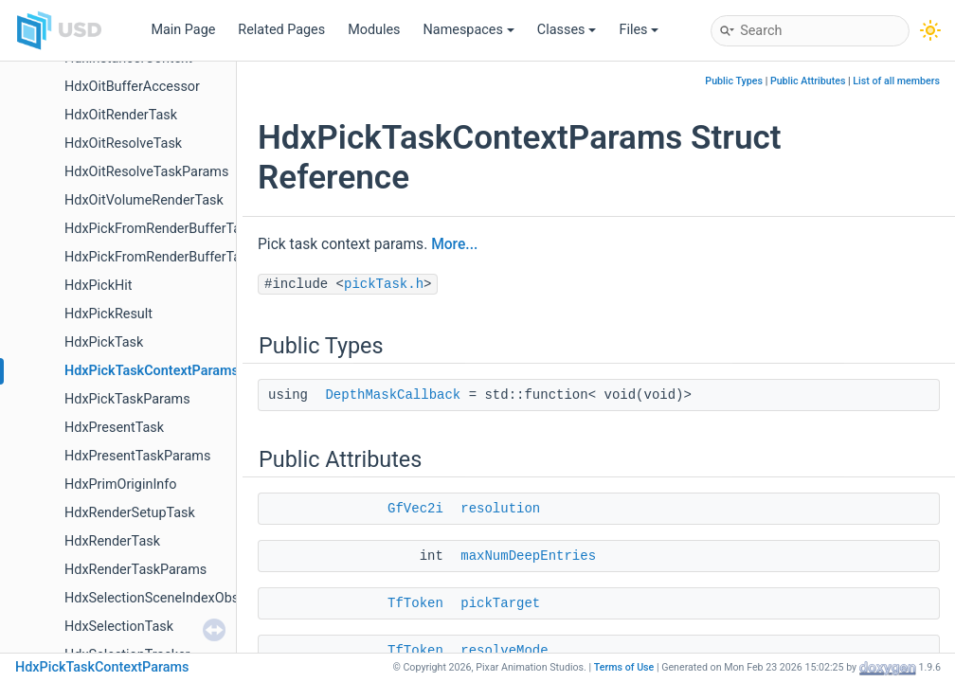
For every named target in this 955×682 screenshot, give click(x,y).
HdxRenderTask (112, 541)
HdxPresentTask (114, 428)
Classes (567, 30)
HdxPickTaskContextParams (151, 371)
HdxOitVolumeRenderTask (144, 200)
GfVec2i (415, 508)
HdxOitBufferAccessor (132, 87)
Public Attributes (808, 81)
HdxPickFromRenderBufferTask (159, 229)
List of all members (896, 81)
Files (638, 30)
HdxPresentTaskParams (137, 456)
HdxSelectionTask (118, 627)
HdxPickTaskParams (127, 399)
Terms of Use (624, 667)
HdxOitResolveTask (123, 143)
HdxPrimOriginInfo (120, 484)
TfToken (415, 603)
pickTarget (500, 603)
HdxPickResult (108, 314)
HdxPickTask (103, 342)
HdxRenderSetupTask (129, 513)
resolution (500, 508)
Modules (374, 30)
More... (454, 244)
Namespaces (468, 30)
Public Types (734, 81)
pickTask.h (383, 284)
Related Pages (281, 30)
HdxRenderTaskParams (135, 570)
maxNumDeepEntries (528, 556)
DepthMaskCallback (392, 395)
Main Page (183, 30)
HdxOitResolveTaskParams (146, 172)
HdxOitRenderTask (120, 115)
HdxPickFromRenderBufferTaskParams (182, 257)
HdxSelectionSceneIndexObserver (166, 598)
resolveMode (504, 650)
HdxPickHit (98, 286)
